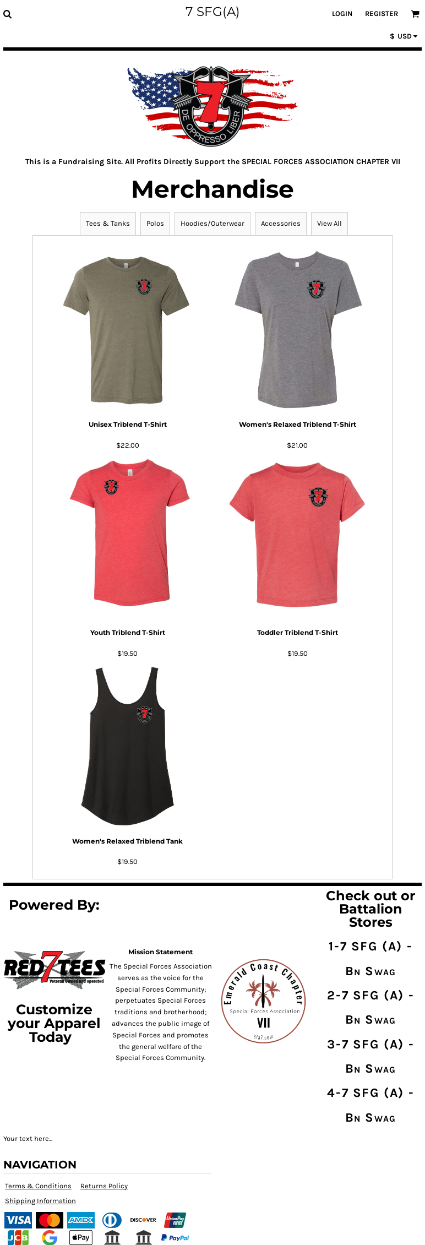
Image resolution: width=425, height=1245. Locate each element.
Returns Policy (104, 1186)
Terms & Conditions (38, 1186)
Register (381, 13)
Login (342, 13)
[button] (7, 13)
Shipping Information (40, 1201)
